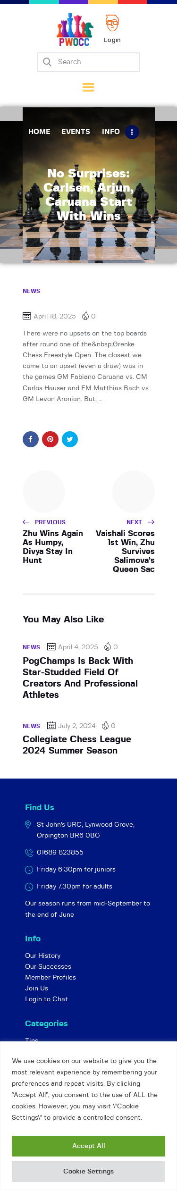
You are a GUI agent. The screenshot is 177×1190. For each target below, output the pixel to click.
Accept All (88, 1146)
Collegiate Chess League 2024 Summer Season (77, 745)
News (32, 291)
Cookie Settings (88, 1171)
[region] (88, 1115)
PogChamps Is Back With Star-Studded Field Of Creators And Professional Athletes (80, 678)
